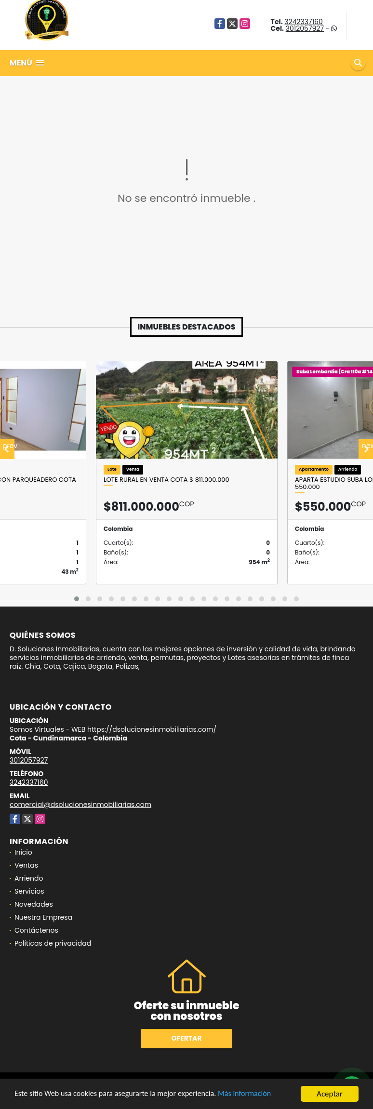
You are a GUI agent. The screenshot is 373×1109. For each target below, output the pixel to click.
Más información (257, 1094)
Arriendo (28, 878)
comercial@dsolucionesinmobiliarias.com (80, 804)
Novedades (33, 904)
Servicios (29, 891)
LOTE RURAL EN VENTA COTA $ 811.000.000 (166, 480)
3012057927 (305, 28)
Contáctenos (36, 930)
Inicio (23, 852)
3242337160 (303, 21)
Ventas (26, 865)
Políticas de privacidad (52, 943)
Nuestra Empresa (43, 917)
